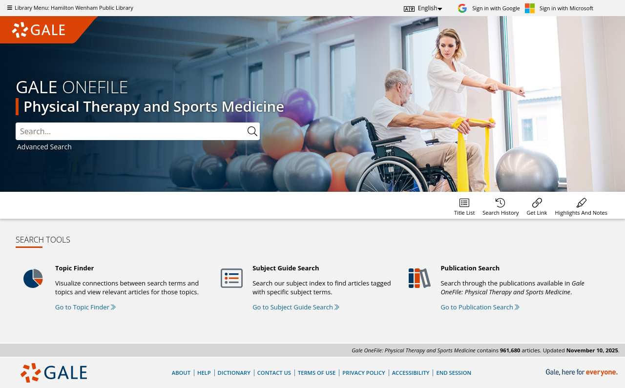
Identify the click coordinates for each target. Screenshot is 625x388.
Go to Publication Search (480, 307)
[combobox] (130, 131)
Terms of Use (316, 372)
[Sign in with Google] (489, 8)
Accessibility (411, 372)
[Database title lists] (464, 205)
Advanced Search (44, 146)
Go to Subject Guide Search (295, 307)
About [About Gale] (181, 372)
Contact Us (274, 372)
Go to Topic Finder (85, 307)
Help (204, 372)
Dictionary (234, 372)
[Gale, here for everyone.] (583, 373)
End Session (453, 372)
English (428, 8)
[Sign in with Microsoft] (559, 8)
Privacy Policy (363, 372)
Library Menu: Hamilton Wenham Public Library (69, 7)
